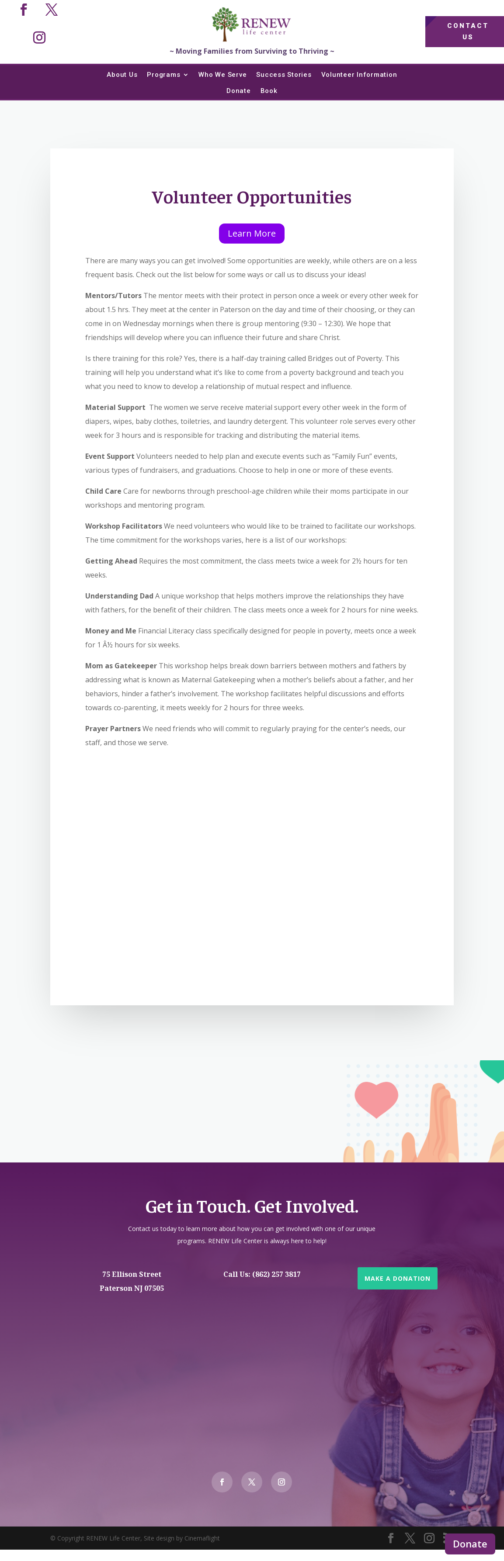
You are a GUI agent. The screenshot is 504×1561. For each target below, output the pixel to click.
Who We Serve (222, 75)
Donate (470, 1543)
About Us (122, 75)
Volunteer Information (359, 75)
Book (269, 91)
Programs (163, 75)
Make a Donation (398, 1278)
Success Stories (283, 75)
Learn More (252, 233)
